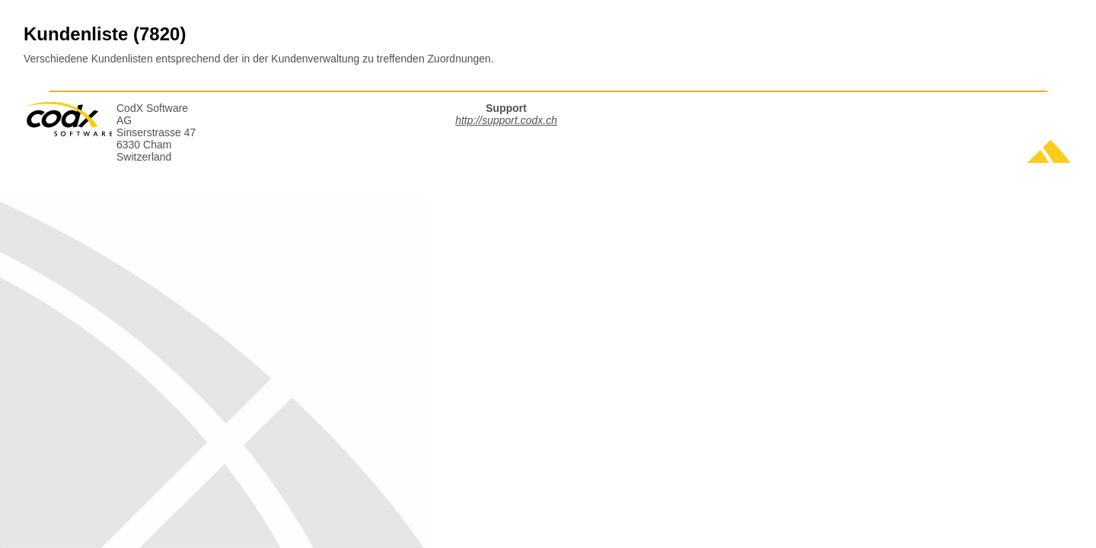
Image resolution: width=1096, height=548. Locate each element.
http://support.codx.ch (506, 120)
